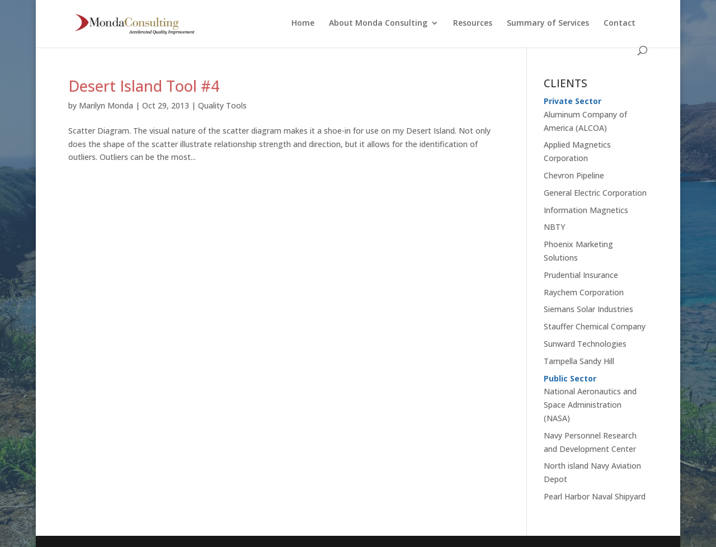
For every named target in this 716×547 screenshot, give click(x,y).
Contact (619, 23)
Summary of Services (548, 23)
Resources (472, 23)
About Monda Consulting (378, 23)
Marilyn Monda (106, 105)
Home (302, 23)
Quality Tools (222, 105)
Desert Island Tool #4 (143, 86)
